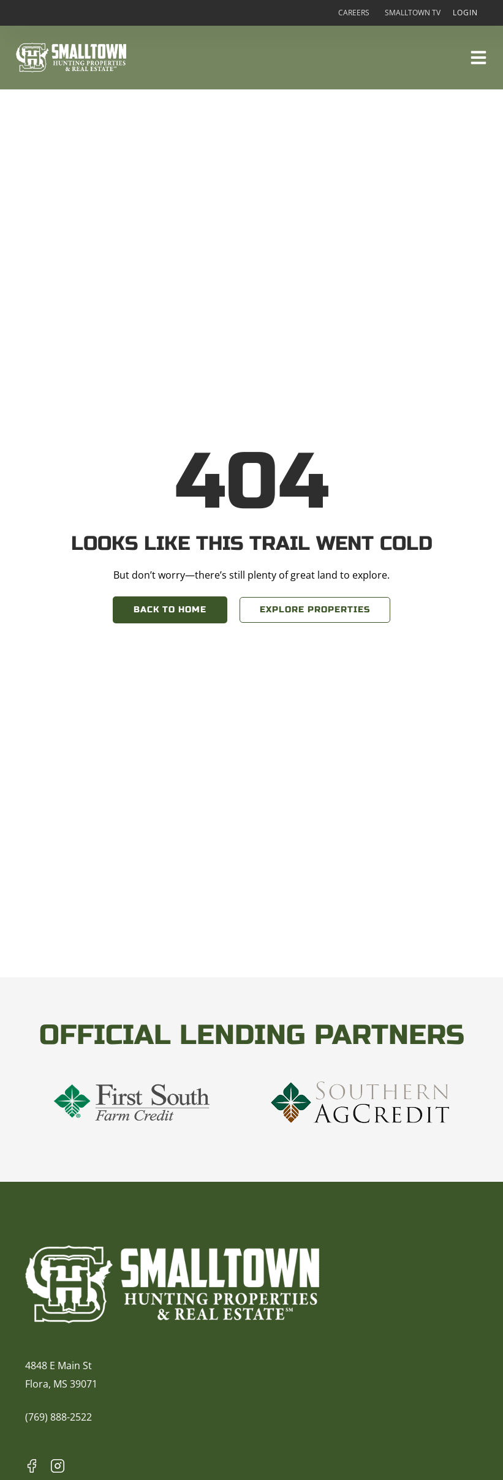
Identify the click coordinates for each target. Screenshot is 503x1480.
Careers (353, 13)
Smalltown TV (413, 13)
